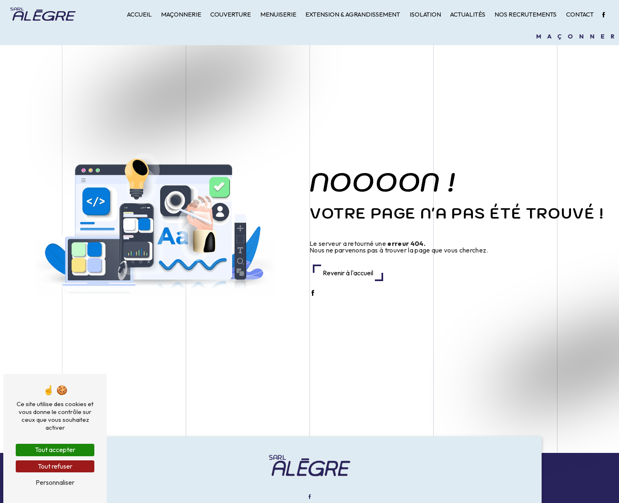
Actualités (467, 14)
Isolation (425, 14)
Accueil (139, 14)
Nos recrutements (525, 14)
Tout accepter (55, 449)
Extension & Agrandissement (352, 14)
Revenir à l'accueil (348, 273)
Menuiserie (278, 14)
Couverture (230, 14)
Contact (580, 14)
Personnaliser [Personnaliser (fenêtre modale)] (55, 482)
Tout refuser (55, 466)
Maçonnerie (181, 14)
